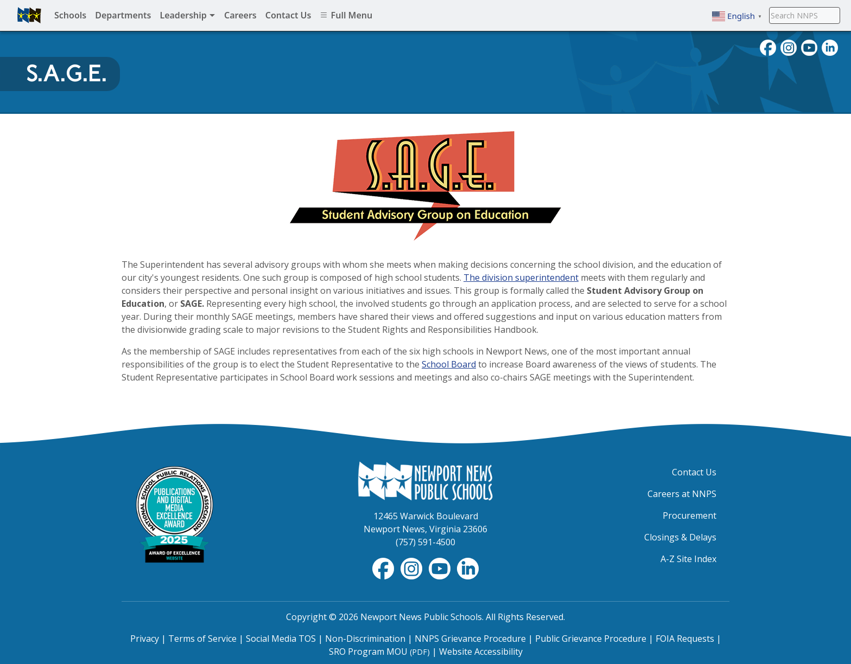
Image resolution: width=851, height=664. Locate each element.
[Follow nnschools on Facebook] (768, 47)
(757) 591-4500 (425, 542)
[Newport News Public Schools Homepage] (425, 480)
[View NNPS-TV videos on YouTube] (441, 567)
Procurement (689, 515)
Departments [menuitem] (123, 15)
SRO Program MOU (379, 651)
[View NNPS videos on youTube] (809, 47)
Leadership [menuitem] (187, 15)
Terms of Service (202, 638)
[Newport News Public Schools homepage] (29, 15)
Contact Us (694, 472)
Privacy (144, 638)
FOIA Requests (685, 638)
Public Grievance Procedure (590, 638)
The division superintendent (521, 277)
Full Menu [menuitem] (346, 15)
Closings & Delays (680, 537)
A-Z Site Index (688, 559)
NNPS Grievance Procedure (470, 638)
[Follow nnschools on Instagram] (788, 47)
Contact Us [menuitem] (288, 15)
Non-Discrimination (365, 638)
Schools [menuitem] (70, 15)
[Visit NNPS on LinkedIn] (830, 47)
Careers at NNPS (681, 494)
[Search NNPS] (804, 15)
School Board (449, 364)
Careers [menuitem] (240, 15)
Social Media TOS (281, 638)
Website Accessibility (481, 651)
